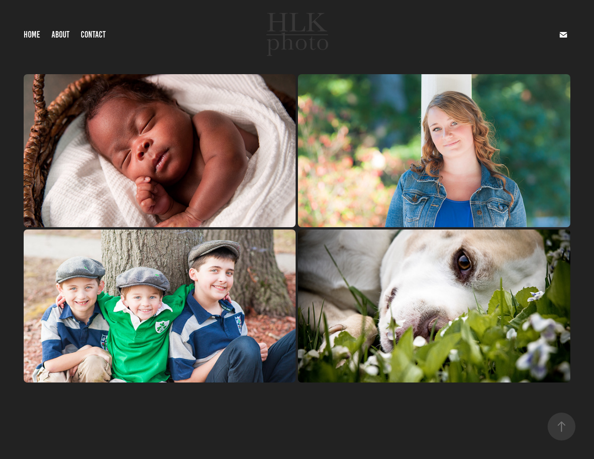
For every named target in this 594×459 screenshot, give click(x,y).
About (61, 34)
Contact (93, 34)
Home (32, 34)
